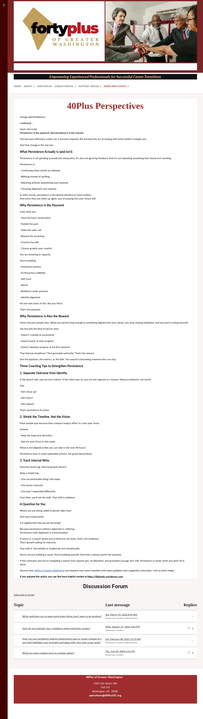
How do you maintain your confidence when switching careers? (56, 628)
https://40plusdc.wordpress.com (105, 576)
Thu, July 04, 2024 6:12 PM (120, 651)
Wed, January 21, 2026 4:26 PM (122, 626)
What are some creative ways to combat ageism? (48, 652)
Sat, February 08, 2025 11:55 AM (123, 639)
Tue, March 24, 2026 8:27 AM (121, 614)
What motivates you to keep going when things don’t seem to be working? (62, 616)
